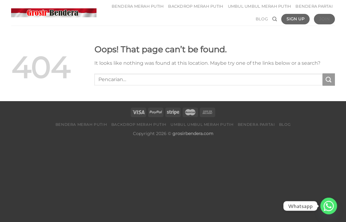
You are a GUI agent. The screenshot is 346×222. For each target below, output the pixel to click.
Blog (262, 19)
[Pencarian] (274, 19)
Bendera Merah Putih (138, 6)
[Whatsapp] (328, 206)
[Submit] (329, 79)
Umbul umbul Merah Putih (259, 6)
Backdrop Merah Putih (195, 6)
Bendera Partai (314, 6)
